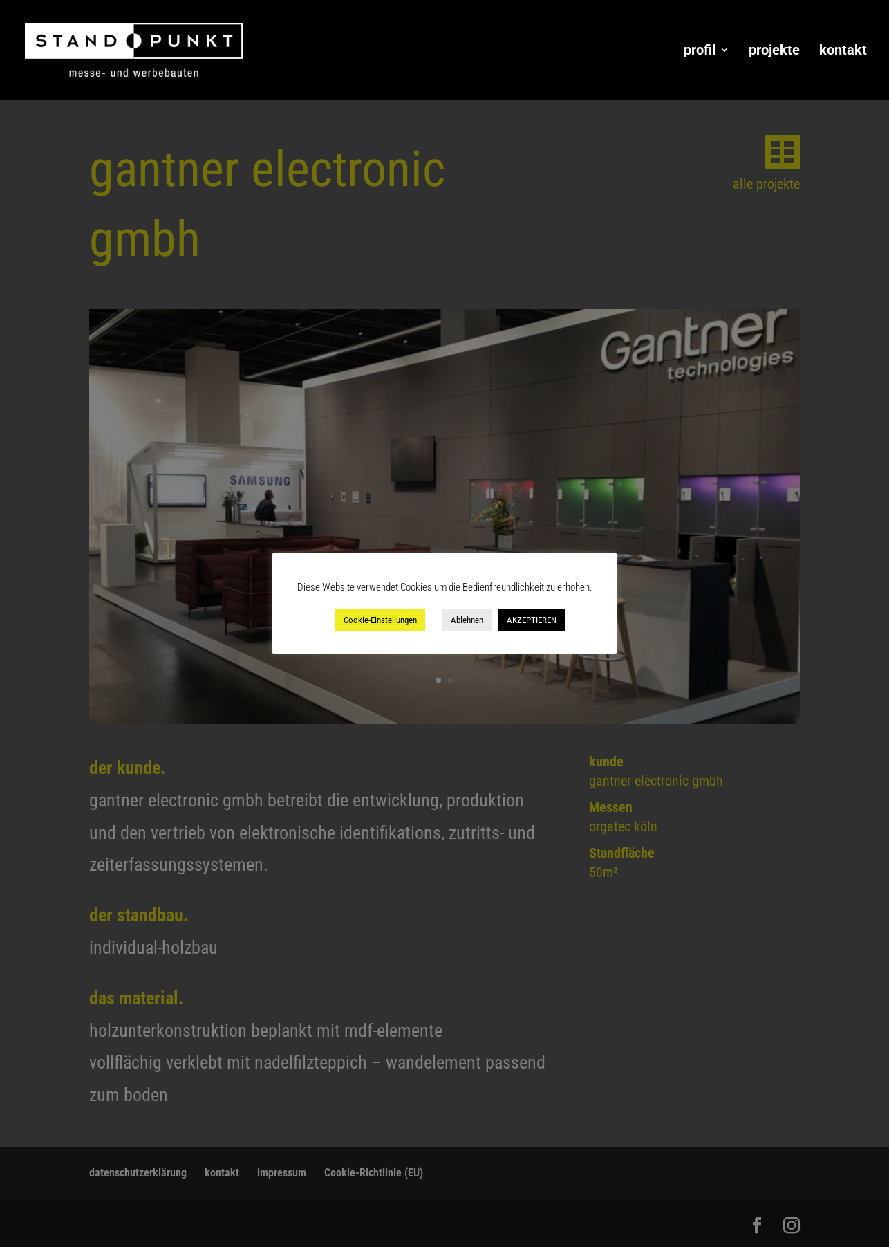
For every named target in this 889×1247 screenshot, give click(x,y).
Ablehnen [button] (467, 620)
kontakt (843, 51)
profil (699, 51)
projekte (774, 51)
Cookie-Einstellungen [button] (380, 620)
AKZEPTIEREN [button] (531, 620)
